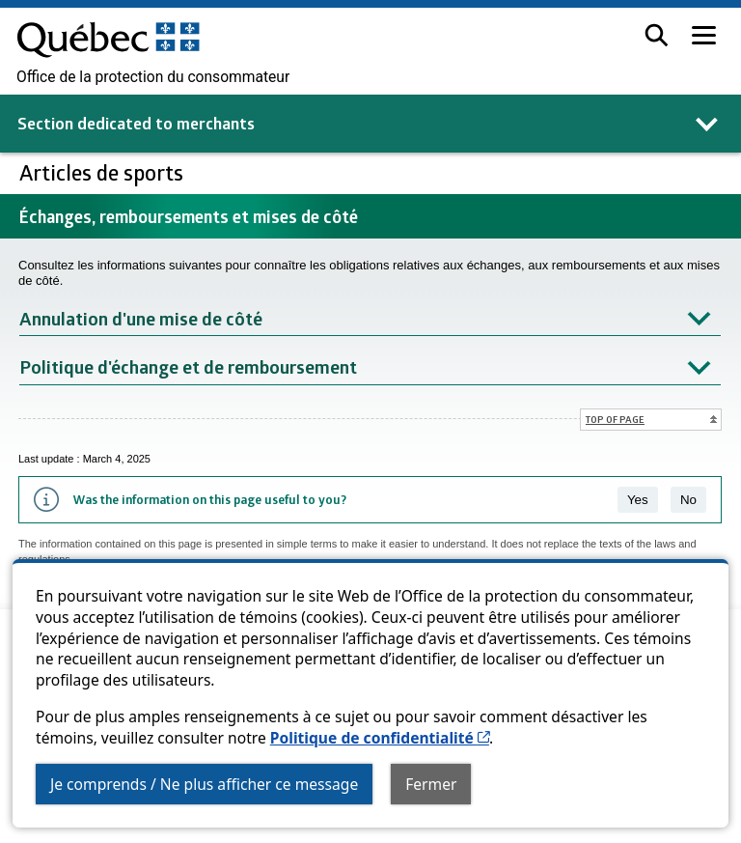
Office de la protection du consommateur (152, 77)
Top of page (615, 419)
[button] (657, 35)
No (688, 499)
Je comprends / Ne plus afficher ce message (204, 784)
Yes (637, 499)
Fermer (430, 784)
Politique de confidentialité (379, 737)
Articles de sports (103, 172)
